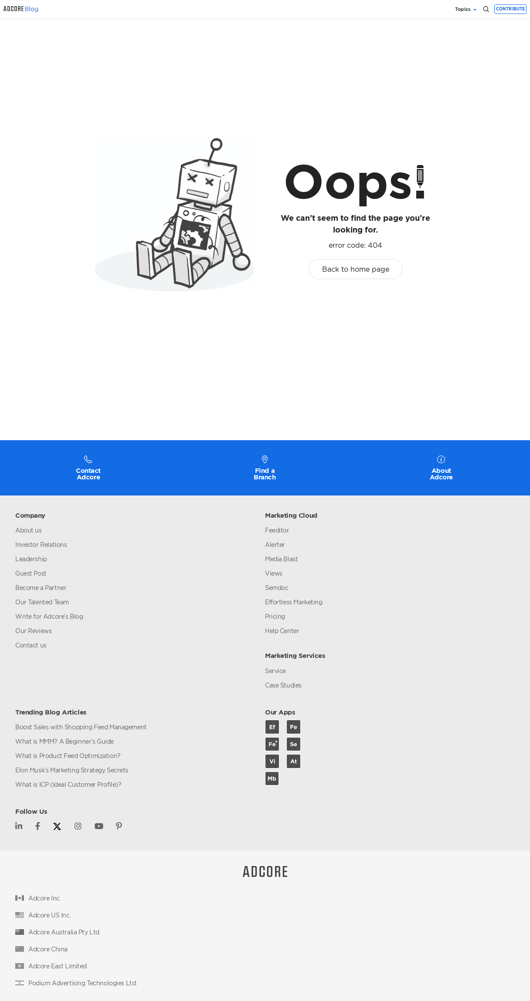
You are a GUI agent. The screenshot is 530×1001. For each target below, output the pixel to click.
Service (275, 670)
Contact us (31, 645)
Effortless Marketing (294, 602)
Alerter (275, 544)
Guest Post (31, 573)
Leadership (31, 559)
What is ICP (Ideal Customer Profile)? (68, 784)
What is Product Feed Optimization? (68, 755)
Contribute (510, 9)
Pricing (275, 616)
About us (28, 530)
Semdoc (276, 587)
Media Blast (281, 559)
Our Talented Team (42, 602)
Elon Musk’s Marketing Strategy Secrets (71, 770)
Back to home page (355, 269)
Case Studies (283, 685)
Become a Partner (40, 587)
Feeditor (277, 530)
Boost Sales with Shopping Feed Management (81, 727)
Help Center (282, 630)
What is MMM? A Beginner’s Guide (64, 741)
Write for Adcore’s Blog (49, 616)
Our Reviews (33, 630)
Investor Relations (41, 544)
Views (273, 573)
